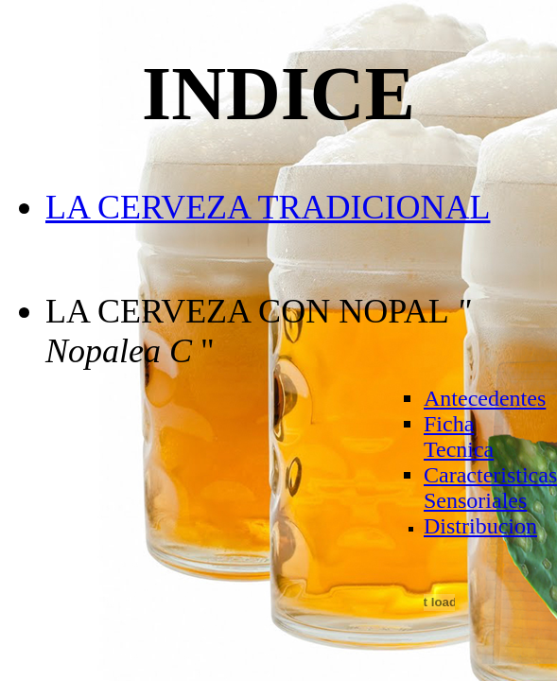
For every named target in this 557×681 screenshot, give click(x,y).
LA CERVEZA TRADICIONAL (267, 207)
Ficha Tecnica (459, 436)
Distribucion (480, 526)
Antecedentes (485, 398)
